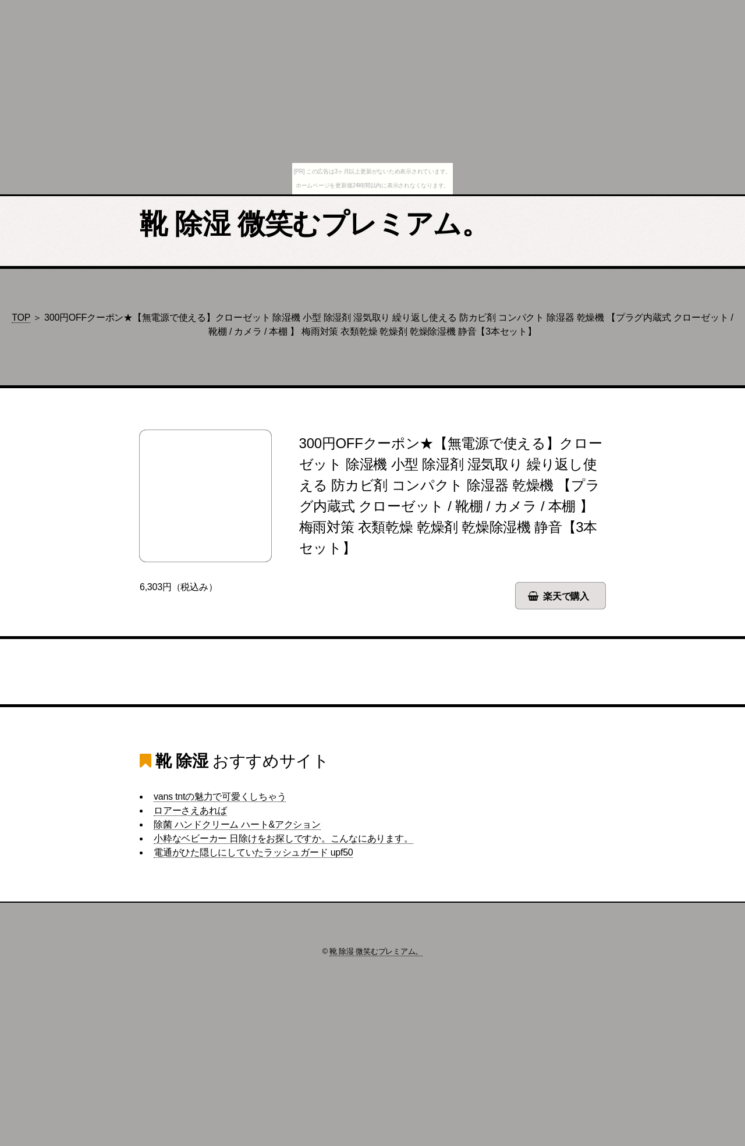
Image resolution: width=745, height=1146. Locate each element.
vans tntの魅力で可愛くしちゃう (220, 796)
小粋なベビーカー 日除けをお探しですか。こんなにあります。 (283, 838)
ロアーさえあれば (190, 810)
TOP (21, 317)
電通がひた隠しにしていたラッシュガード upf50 (253, 852)
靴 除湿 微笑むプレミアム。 (314, 223)
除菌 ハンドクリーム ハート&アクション (237, 824)
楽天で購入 (566, 596)
